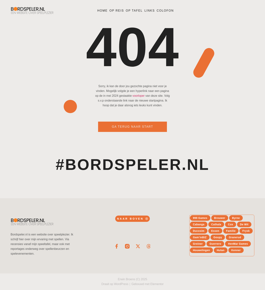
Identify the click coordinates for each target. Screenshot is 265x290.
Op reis (116, 10)
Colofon (165, 10)
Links (149, 10)
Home (102, 10)
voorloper (138, 95)
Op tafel (134, 10)
